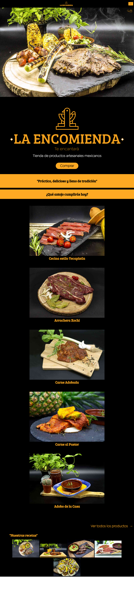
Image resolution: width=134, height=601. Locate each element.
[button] (10, 52)
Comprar (67, 166)
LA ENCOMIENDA (66, 3)
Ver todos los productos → (112, 526)
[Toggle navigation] (130, 3)
